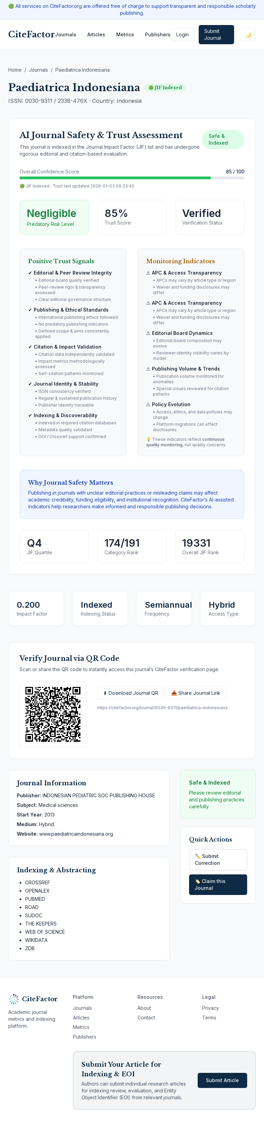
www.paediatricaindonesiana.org (76, 834)
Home (15, 70)
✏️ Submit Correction (207, 859)
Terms (209, 1017)
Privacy (210, 1008)
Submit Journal (212, 34)
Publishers (157, 34)
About (144, 1008)
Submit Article (222, 1080)
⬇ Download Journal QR (130, 693)
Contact (146, 1017)
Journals (65, 34)
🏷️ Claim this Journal (210, 884)
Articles (96, 34)
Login (182, 34)
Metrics (125, 34)
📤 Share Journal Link (195, 693)
